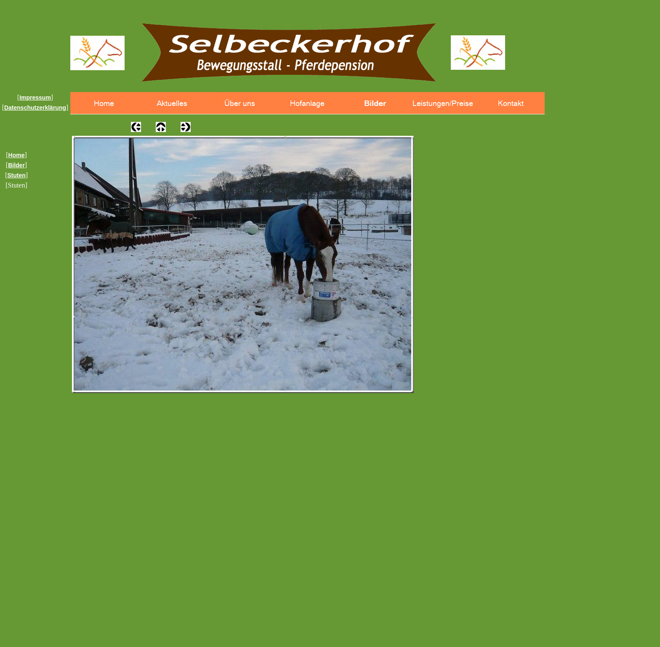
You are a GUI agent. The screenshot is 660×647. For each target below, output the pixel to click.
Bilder (16, 165)
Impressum (35, 97)
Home (16, 155)
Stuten (16, 175)
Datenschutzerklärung (35, 107)
